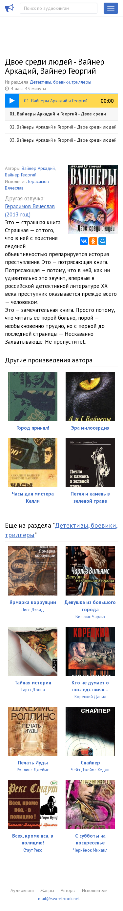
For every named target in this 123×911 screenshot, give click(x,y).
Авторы (68, 890)
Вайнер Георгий (20, 175)
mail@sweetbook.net (59, 898)
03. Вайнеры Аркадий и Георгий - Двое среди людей (63, 140)
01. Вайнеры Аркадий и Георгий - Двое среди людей (58, 115)
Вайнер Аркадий (38, 168)
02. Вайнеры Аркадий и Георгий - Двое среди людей (63, 127)
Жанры (47, 890)
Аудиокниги (22, 890)
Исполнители (95, 890)
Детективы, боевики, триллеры (60, 82)
